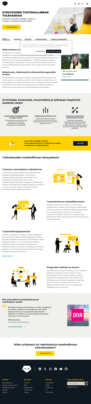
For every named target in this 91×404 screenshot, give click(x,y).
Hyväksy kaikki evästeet (53, 51)
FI (82, 3)
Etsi (75, 3)
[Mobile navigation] (87, 3)
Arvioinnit (17, 39)
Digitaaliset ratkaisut (8, 387)
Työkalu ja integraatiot (59, 39)
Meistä (48, 385)
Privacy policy (43, 399)
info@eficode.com (73, 387)
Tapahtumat (28, 390)
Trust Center (65, 399)
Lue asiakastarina (15, 327)
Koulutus (28, 39)
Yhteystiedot (50, 383)
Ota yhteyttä (11, 27)
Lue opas (80, 143)
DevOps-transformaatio (9, 385)
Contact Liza (66, 76)
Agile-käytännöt (7, 383)
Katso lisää (6, 256)
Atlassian (5, 390)
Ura (47, 390)
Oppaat (26, 392)
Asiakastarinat (28, 387)
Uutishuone (49, 387)
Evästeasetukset (54, 399)
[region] (46, 48)
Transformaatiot (41, 39)
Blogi (25, 385)
